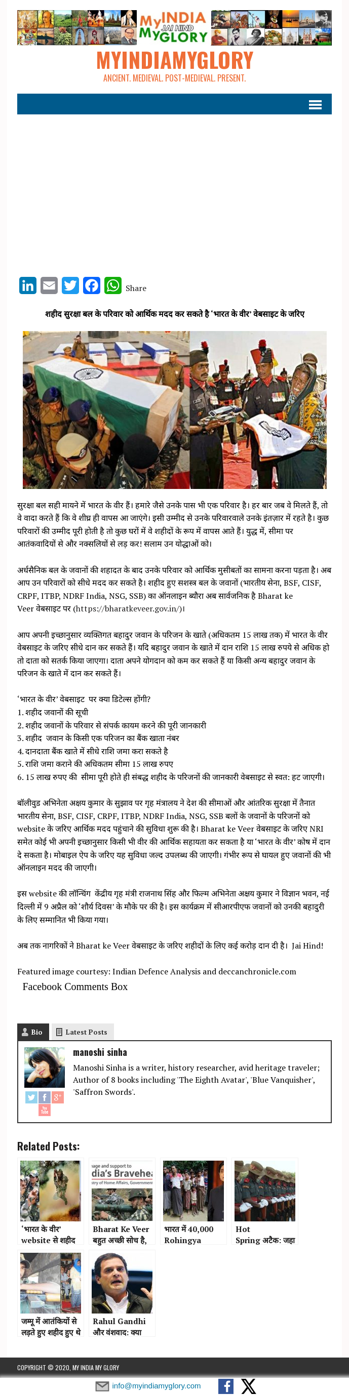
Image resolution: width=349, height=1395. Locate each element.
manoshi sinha (100, 1051)
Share (136, 288)
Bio (37, 1032)
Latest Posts (86, 1032)
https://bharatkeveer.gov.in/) (129, 608)
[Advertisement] (175, 191)
